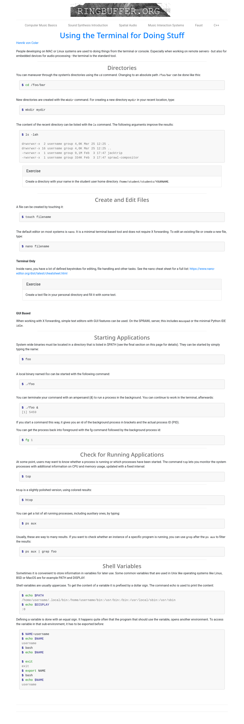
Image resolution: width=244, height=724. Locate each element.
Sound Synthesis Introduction (88, 25)
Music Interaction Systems (166, 25)
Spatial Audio (128, 25)
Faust (199, 25)
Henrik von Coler (27, 43)
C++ (216, 25)
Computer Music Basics (41, 25)
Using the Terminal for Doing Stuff (122, 35)
